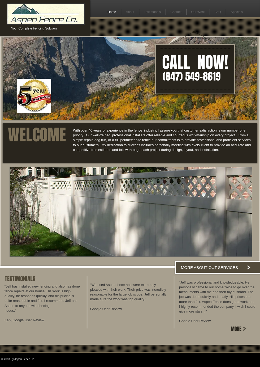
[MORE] (241, 328)
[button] (131, 212)
